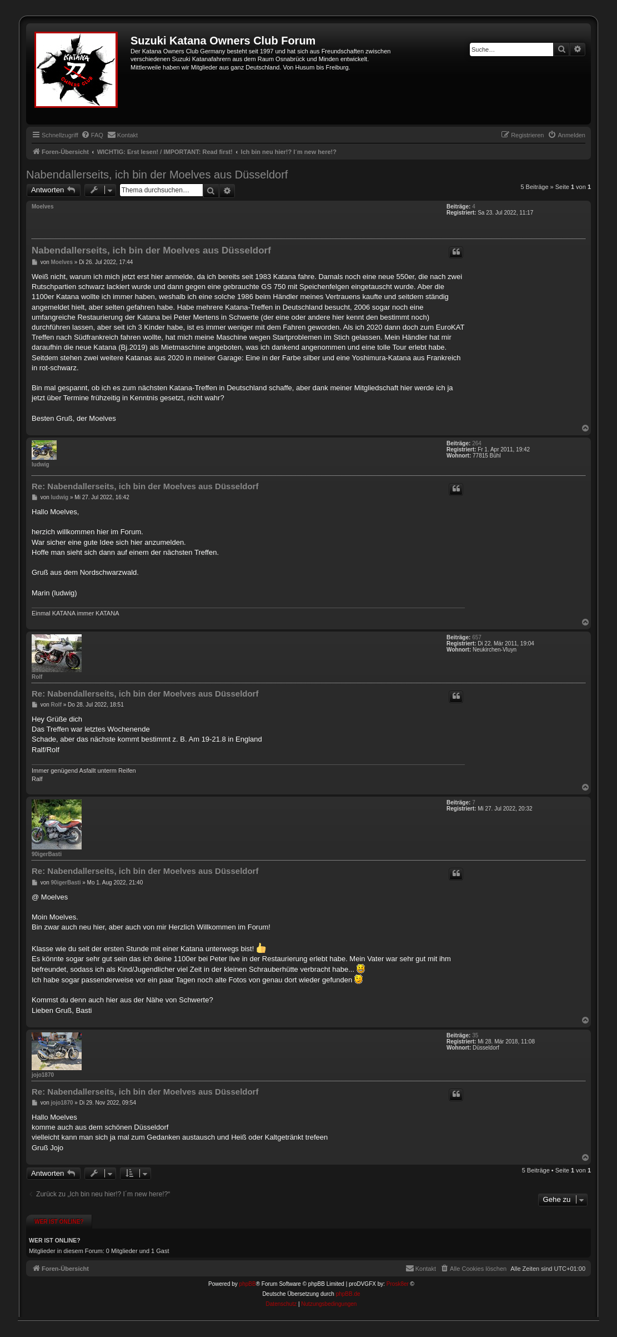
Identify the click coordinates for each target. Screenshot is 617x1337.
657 (476, 637)
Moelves (42, 206)
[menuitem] (92, 135)
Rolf (37, 677)
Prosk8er (398, 1284)
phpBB (247, 1284)
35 (475, 1035)
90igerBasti (47, 854)
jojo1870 (43, 1075)
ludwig (40, 464)
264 (476, 443)
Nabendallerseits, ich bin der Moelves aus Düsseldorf (157, 174)
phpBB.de (348, 1294)
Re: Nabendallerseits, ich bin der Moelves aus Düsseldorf (145, 486)
